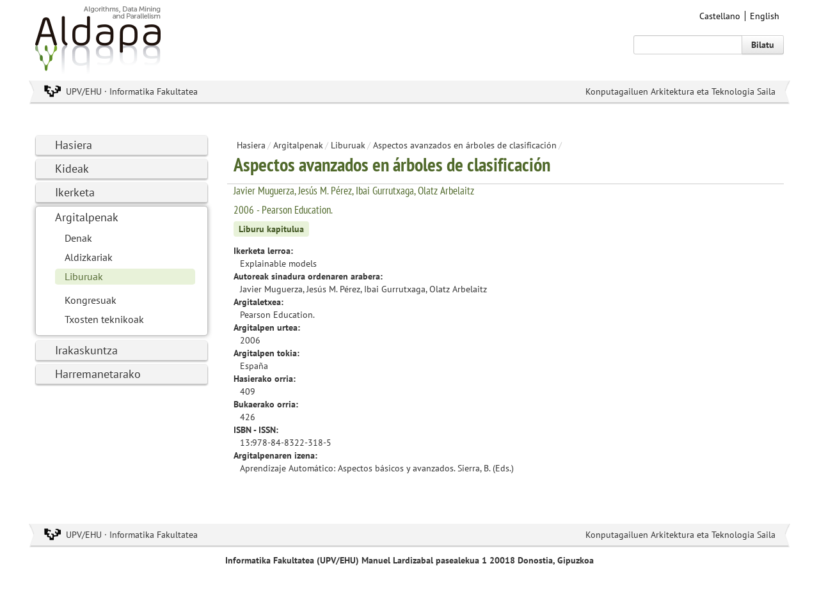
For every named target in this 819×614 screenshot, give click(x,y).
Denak (78, 238)
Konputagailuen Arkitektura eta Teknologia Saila (680, 91)
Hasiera (73, 145)
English (764, 16)
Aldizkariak (89, 257)
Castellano (719, 16)
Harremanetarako (98, 373)
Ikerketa (75, 192)
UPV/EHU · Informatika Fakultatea (132, 91)
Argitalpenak (86, 217)
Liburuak (84, 276)
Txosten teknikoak (104, 319)
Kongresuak (90, 300)
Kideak (72, 168)
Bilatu (762, 45)
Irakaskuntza (86, 350)
